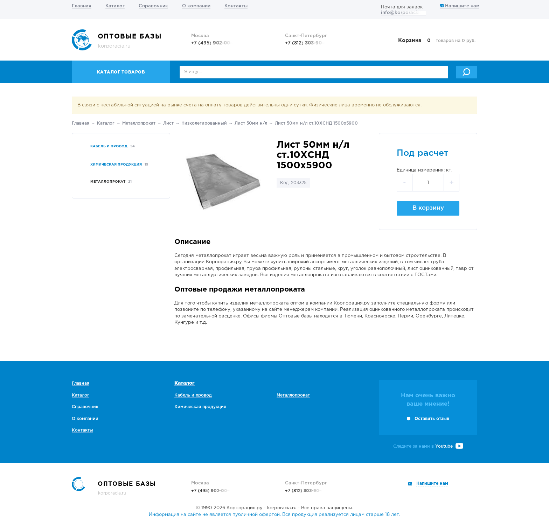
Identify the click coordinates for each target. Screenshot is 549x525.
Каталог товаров (121, 72)
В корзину (428, 208)
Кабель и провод (193, 395)
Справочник (153, 6)
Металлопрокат (138, 123)
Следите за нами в (428, 446)
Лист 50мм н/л (251, 123)
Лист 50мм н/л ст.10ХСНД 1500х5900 (316, 123)
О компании (196, 6)
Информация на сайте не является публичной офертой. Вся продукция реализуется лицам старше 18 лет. (274, 515)
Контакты (236, 6)
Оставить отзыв (432, 419)
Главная (81, 6)
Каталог (115, 6)
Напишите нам (459, 6)
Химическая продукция (200, 407)
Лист (168, 123)
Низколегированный (204, 123)
